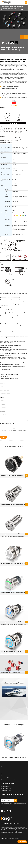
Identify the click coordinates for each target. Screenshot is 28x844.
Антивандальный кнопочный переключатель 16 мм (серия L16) (14, 505)
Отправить (3, 437)
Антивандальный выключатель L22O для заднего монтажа (12, 564)
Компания (3, 404)
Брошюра (14, 105)
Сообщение (3, 411)
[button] (26, 37)
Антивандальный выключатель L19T (11, 622)
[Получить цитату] (22, 841)
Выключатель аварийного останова (10, 673)
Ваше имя (2, 383)
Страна (2, 397)
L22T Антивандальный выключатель (11, 651)
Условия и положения (19, 779)
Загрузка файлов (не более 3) (7, 423)
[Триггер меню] (26, 2)
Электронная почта (5, 390)
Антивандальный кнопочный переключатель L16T (13, 593)
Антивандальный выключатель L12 (10, 534)
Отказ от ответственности (6, 779)
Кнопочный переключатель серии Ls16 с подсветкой (12, 476)
